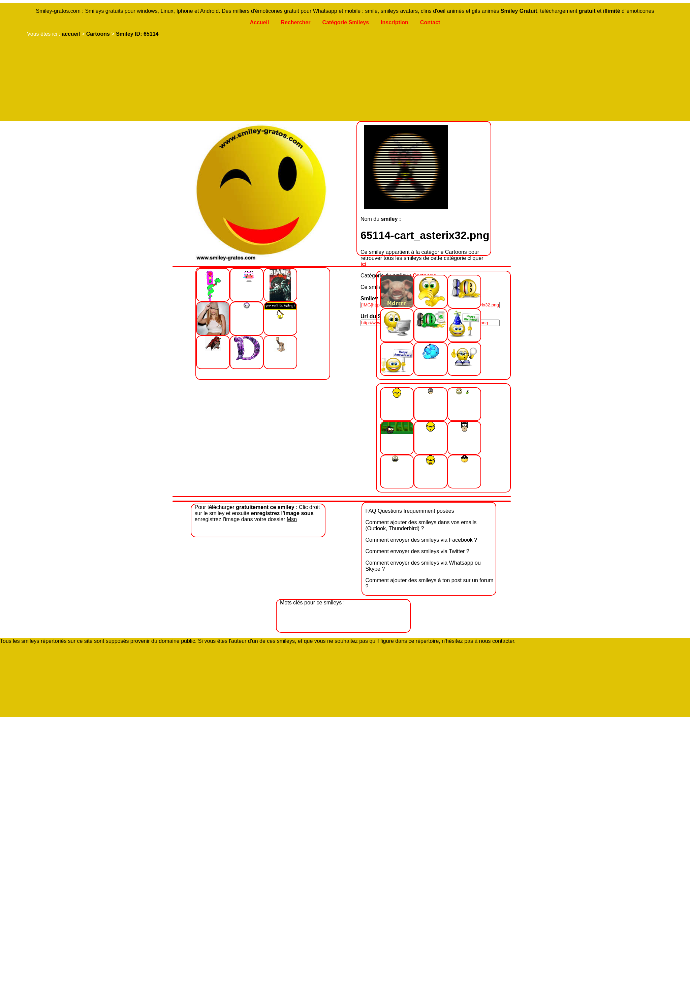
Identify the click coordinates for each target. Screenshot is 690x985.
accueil (71, 34)
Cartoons (98, 34)
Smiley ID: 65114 (137, 34)
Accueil (259, 22)
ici (363, 264)
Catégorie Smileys (345, 22)
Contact (430, 22)
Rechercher (295, 22)
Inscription (394, 22)
